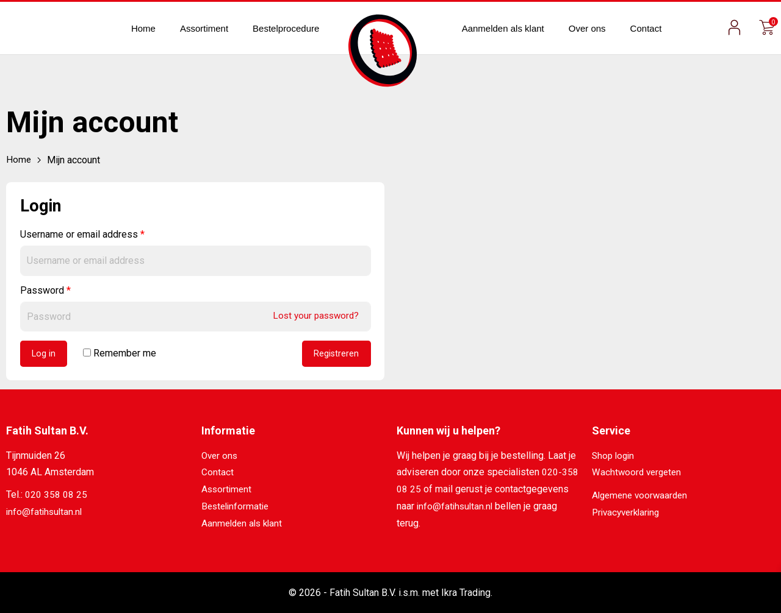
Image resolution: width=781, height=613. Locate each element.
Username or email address (82, 234)
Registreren (336, 354)
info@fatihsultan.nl (45, 513)
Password (45, 290)
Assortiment (204, 28)
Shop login (614, 456)
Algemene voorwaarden (642, 496)
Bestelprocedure (286, 28)
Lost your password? (313, 315)
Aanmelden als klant (503, 28)
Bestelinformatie (237, 506)
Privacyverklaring (628, 513)
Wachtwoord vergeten (638, 474)
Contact (646, 28)
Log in (44, 354)
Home (143, 28)
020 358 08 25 (56, 496)
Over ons (587, 28)
